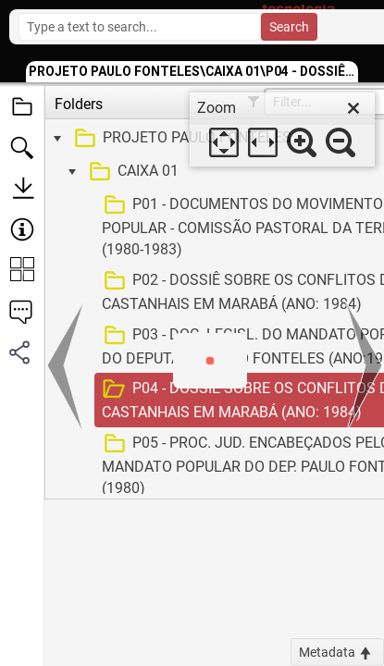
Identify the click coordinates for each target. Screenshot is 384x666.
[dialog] (282, 129)
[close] (353, 108)
